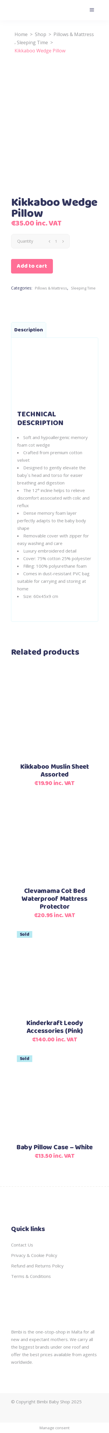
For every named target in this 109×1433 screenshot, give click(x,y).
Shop (40, 34)
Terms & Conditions (31, 1276)
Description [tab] (28, 330)
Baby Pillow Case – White (54, 1147)
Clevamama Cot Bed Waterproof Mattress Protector (54, 899)
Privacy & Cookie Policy (34, 1255)
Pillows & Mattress (73, 34)
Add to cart (32, 266)
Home (21, 34)
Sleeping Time (32, 42)
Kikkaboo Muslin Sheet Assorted (54, 770)
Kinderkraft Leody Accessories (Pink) (54, 1027)
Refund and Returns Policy (37, 1266)
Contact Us (22, 1245)
